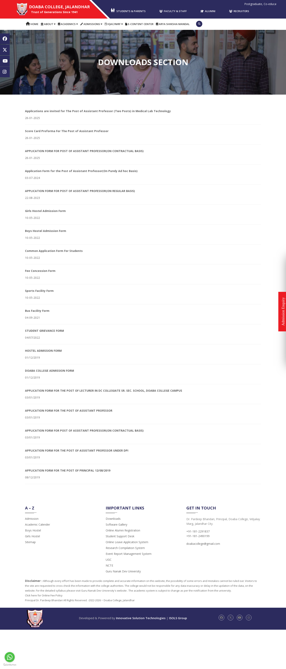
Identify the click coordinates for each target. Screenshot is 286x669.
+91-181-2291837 (198, 531)
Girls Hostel (32, 536)
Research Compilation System (125, 548)
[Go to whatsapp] (10, 657)
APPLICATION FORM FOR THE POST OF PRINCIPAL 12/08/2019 (67, 470)
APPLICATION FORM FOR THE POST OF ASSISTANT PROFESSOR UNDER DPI (76, 450)
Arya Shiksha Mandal (173, 24)
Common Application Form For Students (54, 251)
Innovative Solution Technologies (141, 618)
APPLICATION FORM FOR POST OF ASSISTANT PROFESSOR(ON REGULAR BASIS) (80, 191)
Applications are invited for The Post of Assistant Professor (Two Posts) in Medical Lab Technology (98, 111)
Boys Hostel (33, 530)
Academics (68, 24)
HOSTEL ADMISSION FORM (43, 351)
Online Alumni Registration (123, 530)
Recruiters (239, 11)
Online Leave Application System (127, 542)
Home (32, 24)
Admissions (91, 24)
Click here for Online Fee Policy (44, 595)
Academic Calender (37, 524)
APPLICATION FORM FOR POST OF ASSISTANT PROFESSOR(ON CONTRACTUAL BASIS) (84, 151)
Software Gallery (116, 524)
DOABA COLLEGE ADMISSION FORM (49, 371)
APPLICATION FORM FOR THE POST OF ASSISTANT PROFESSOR (68, 410)
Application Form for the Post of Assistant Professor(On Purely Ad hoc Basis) (81, 171)
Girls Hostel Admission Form (45, 211)
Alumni (207, 11)
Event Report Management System (128, 554)
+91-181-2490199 (198, 536)
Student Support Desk (120, 536)
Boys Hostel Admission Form (45, 231)
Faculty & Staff (173, 11)
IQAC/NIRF (114, 24)
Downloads (113, 519)
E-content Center (139, 24)
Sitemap (30, 542)
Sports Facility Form (39, 291)
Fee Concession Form (40, 271)
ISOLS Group (178, 618)
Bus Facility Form (37, 311)
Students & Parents (128, 10)
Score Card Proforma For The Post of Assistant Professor (67, 131)
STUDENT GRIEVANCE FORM (44, 331)
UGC (109, 560)
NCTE (109, 565)
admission (32, 519)
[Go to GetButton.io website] (9, 665)
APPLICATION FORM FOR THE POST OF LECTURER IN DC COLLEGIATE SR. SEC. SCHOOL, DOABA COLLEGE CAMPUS (103, 390)
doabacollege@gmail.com (203, 544)
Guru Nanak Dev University (123, 571)
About (48, 24)
